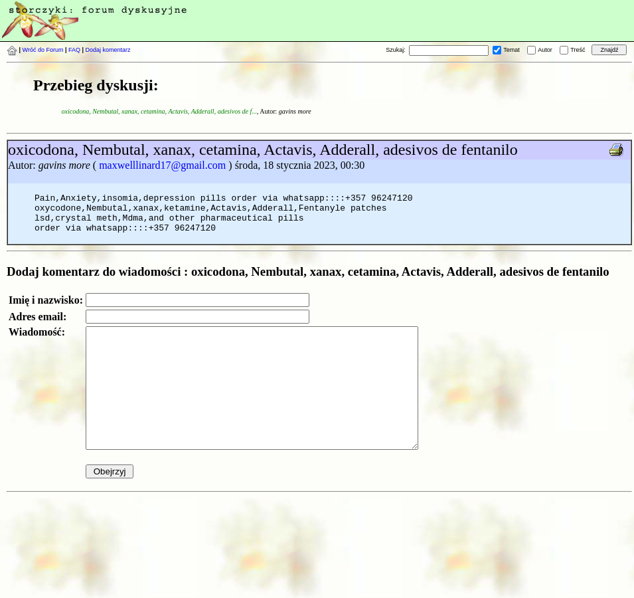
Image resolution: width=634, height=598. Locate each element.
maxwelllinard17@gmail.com (162, 165)
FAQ (74, 50)
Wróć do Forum (43, 50)
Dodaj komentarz (108, 50)
